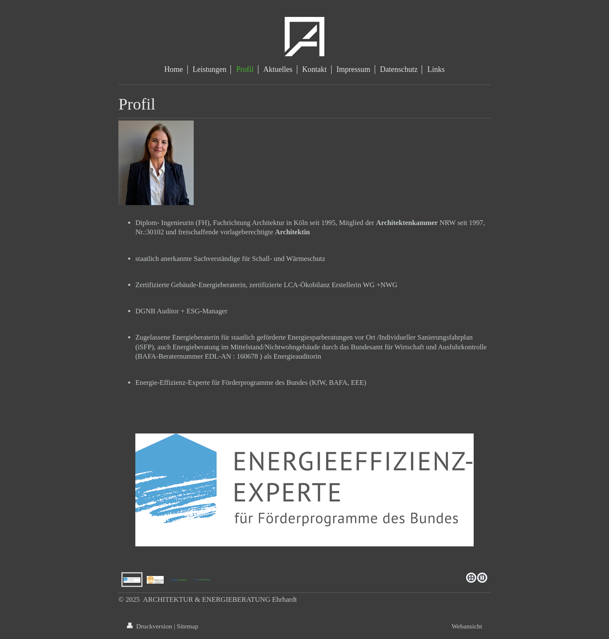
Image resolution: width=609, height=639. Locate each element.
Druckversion (150, 626)
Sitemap (187, 626)
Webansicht (467, 626)
